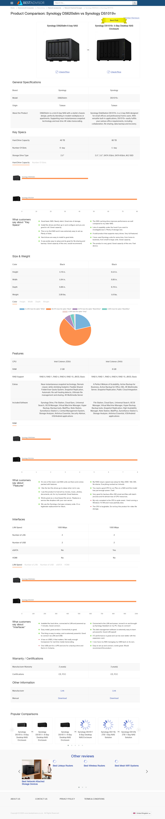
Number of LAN (31, 565)
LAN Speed (17, 565)
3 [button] (75, 745)
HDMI (67, 565)
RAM (14, 423)
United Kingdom (141, 813)
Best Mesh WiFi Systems (127, 766)
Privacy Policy (67, 799)
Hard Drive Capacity (21, 163)
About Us (15, 799)
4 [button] (79, 745)
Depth (38, 302)
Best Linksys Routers (63, 766)
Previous (12, 730)
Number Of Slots (39, 163)
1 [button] (68, 745)
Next (139, 730)
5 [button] (82, 745)
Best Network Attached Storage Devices (33, 783)
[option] (32, 730)
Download (62, 698)
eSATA (59, 565)
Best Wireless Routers (94, 766)
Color (14, 302)
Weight (46, 302)
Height (22, 302)
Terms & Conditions (94, 799)
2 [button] (72, 745)
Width (30, 302)
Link (62, 691)
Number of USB (47, 565)
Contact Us (41, 799)
